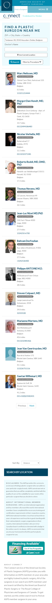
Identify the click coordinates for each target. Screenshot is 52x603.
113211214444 (23, 93)
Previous (22, 405)
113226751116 (23, 368)
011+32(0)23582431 (25, 396)
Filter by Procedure (32, 62)
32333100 (21, 313)
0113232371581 (24, 154)
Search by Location (19, 472)
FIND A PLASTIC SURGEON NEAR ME (22, 28)
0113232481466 (24, 341)
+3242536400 (23, 261)
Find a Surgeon (21, 9)
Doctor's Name (11, 44)
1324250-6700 (23, 233)
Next (31, 405)
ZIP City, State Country (17, 35)
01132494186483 (24, 126)
